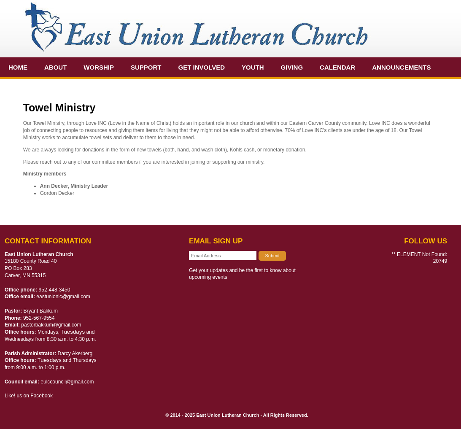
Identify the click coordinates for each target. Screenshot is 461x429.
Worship (99, 67)
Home (17, 67)
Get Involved (201, 67)
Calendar (337, 67)
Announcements (401, 67)
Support (146, 67)
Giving (292, 67)
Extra (19, 87)
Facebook (41, 396)
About (55, 67)
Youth (253, 67)
